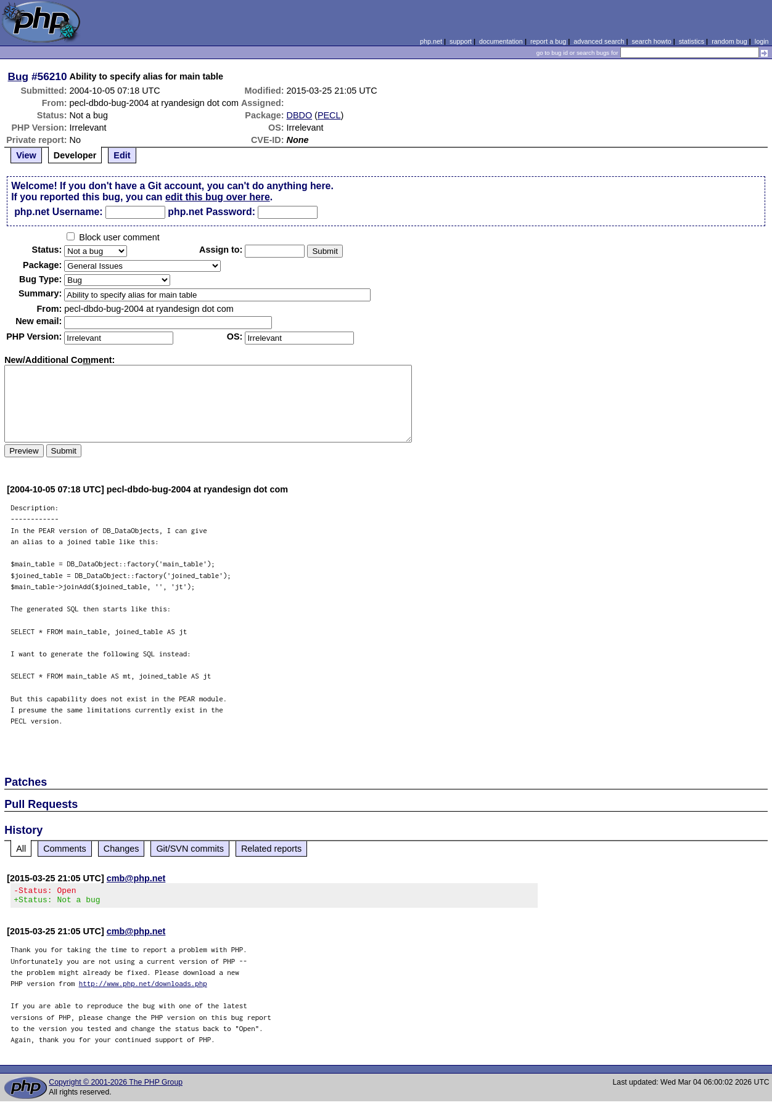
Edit (121, 155)
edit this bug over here (217, 197)
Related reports (271, 849)
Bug (18, 76)
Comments (64, 849)
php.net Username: (58, 211)
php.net (431, 41)
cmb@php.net (136, 878)
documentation (501, 41)
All (21, 849)
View (26, 155)
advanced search (598, 41)
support (461, 41)
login (762, 41)
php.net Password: (211, 211)
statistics (691, 41)
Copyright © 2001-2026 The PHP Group (116, 1086)
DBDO (300, 115)
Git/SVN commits (190, 849)
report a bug (548, 41)
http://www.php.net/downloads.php (143, 987)
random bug (729, 41)
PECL (329, 115)
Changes (121, 849)
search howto (651, 41)
